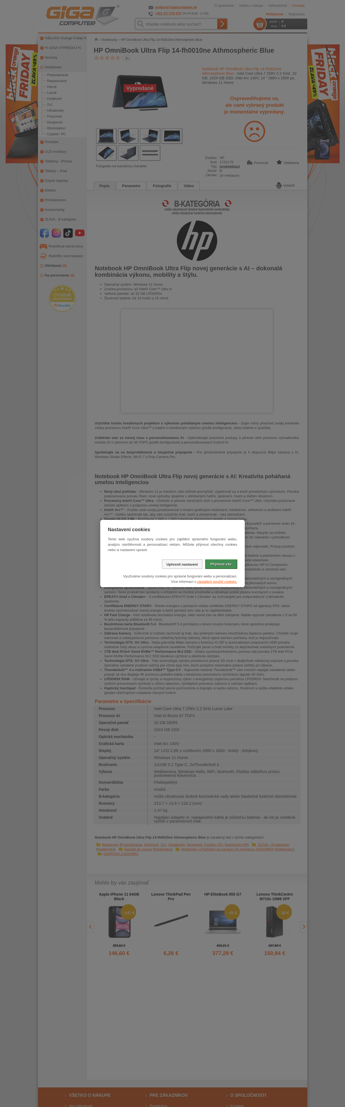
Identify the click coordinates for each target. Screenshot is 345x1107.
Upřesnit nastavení (182, 564)
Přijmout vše (221, 564)
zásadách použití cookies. (217, 582)
